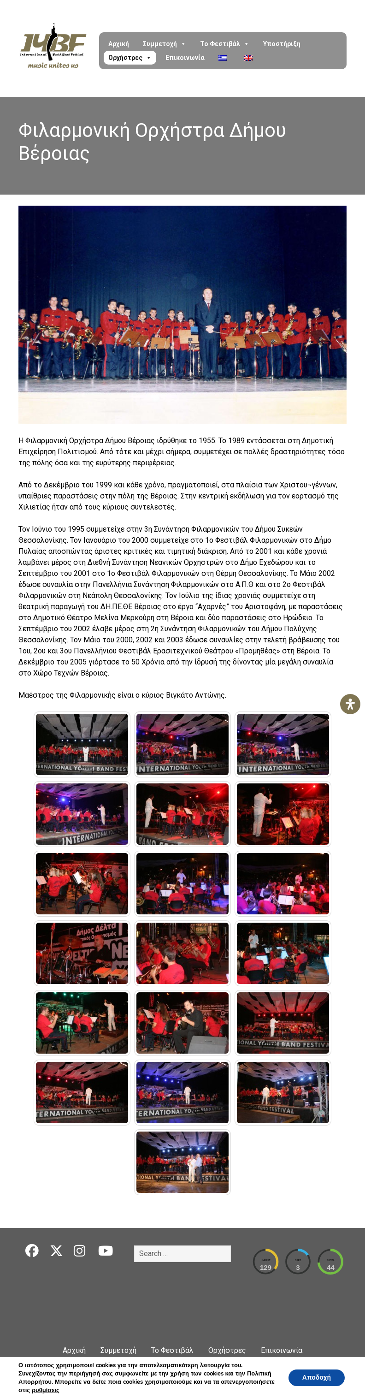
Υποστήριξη (281, 43)
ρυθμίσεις (45, 1390)
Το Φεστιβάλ (224, 44)
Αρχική (118, 43)
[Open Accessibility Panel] (350, 704)
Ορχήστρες (130, 58)
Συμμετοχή (164, 44)
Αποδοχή (316, 1377)
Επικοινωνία (185, 57)
